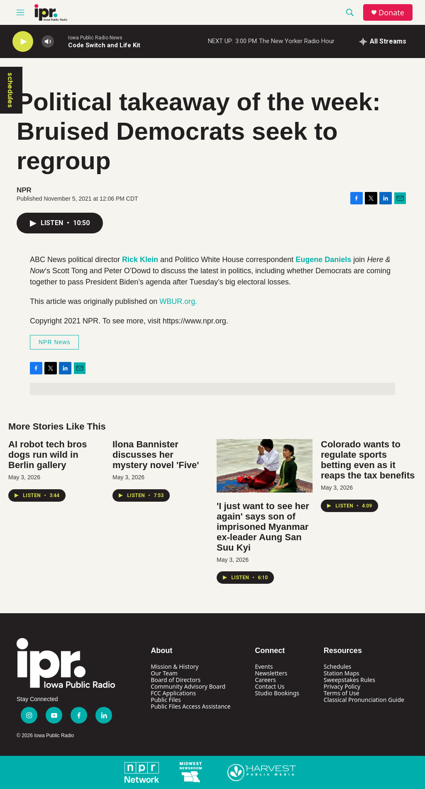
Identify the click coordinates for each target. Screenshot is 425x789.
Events (264, 666)
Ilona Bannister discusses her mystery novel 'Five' (155, 454)
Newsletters (271, 673)
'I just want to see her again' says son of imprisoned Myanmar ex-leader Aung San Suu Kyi (263, 527)
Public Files (166, 700)
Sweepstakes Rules (349, 680)
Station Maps (341, 673)
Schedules (337, 666)
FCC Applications (173, 693)
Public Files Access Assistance (190, 706)
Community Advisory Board (188, 686)
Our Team (164, 673)
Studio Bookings (277, 693)
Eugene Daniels (323, 259)
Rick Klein (140, 259)
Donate (391, 12)
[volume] (48, 41)
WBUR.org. (178, 301)
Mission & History (174, 666)
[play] (22, 41)
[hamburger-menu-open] (20, 12)
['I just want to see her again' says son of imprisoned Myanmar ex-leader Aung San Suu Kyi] (265, 466)
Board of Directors (175, 680)
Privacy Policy (342, 686)
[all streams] (383, 41)
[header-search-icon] (350, 12)
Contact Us (269, 686)
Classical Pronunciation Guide (364, 700)
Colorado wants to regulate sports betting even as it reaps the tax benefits (368, 460)
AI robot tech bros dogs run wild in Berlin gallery (47, 454)
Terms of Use (341, 693)
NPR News (54, 342)
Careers (265, 680)
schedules (10, 90)
